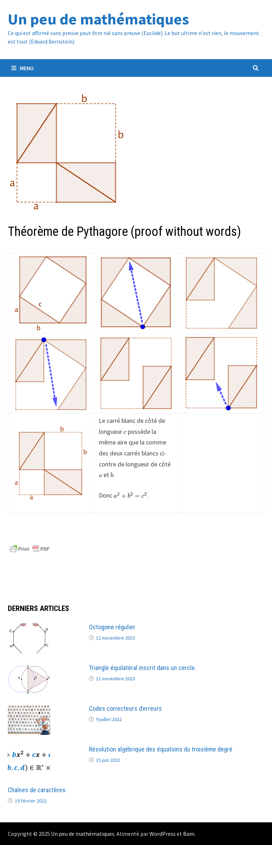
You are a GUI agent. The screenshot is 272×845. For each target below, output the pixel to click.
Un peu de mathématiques (98, 19)
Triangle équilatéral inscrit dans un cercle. (142, 667)
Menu (22, 68)
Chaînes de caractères (37, 790)
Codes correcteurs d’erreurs (125, 708)
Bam (188, 833)
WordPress (162, 833)
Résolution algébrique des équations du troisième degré (160, 749)
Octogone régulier (112, 627)
